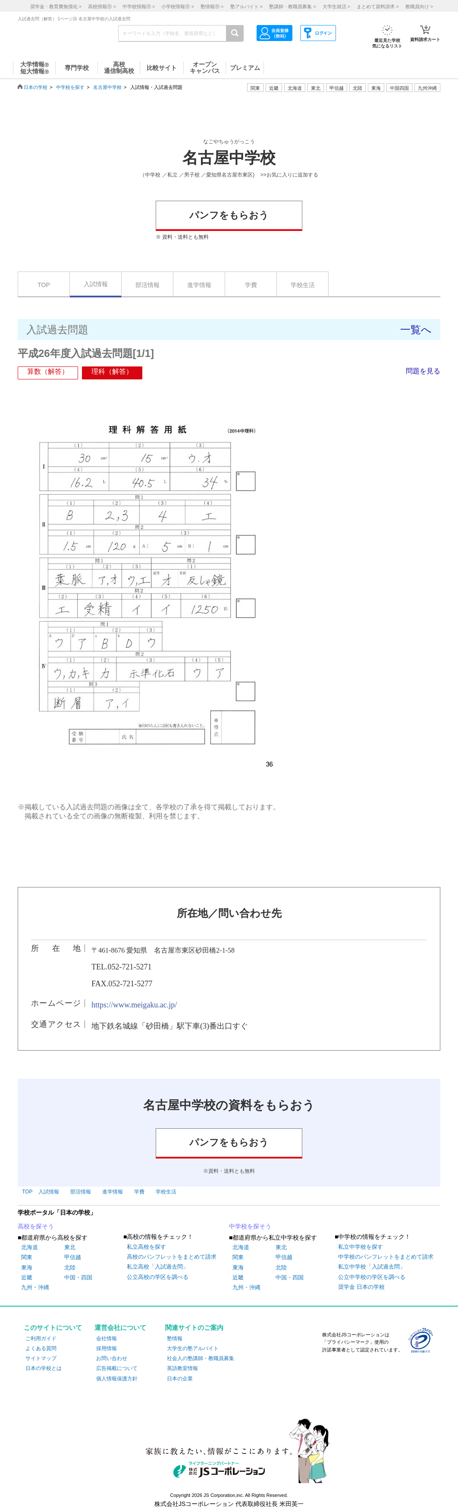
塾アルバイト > (246, 6)
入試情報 (96, 284)
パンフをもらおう (229, 215)
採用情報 (106, 1348)
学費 (251, 284)
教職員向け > (419, 6)
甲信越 (72, 1257)
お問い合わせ (111, 1358)
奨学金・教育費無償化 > (56, 6)
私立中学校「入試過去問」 (371, 1266)
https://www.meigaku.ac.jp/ (134, 1005)
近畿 (26, 1277)
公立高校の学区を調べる (157, 1277)
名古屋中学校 (107, 87)
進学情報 (199, 284)
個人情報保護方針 (117, 1379)
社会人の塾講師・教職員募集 (200, 1358)
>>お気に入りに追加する (289, 175)
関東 (26, 1257)
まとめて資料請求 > (377, 6)
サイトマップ (40, 1358)
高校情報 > (102, 6)
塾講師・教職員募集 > (292, 6)
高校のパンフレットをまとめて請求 (171, 1256)
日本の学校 (35, 87)
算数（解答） (48, 371)
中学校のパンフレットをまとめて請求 (385, 1256)
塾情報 (174, 1338)
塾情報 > (212, 6)
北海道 (295, 88)
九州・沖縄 (35, 1287)
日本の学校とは (43, 1368)
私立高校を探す (146, 1247)
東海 (26, 1267)
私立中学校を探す (360, 1247)
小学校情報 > (177, 6)
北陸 (69, 1267)
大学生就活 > (336, 6)
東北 (69, 1247)
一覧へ (416, 329)
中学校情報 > (138, 6)
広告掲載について (117, 1368)
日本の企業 (180, 1379)
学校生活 (303, 284)
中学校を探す (70, 87)
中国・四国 (78, 1277)
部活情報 (147, 284)
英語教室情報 (182, 1368)
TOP (44, 284)
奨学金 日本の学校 (361, 1287)
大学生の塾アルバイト (193, 1348)
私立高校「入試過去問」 (157, 1266)
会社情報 (106, 1338)
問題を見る (423, 371)
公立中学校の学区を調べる (371, 1277)
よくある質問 (40, 1348)
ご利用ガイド (40, 1338)
